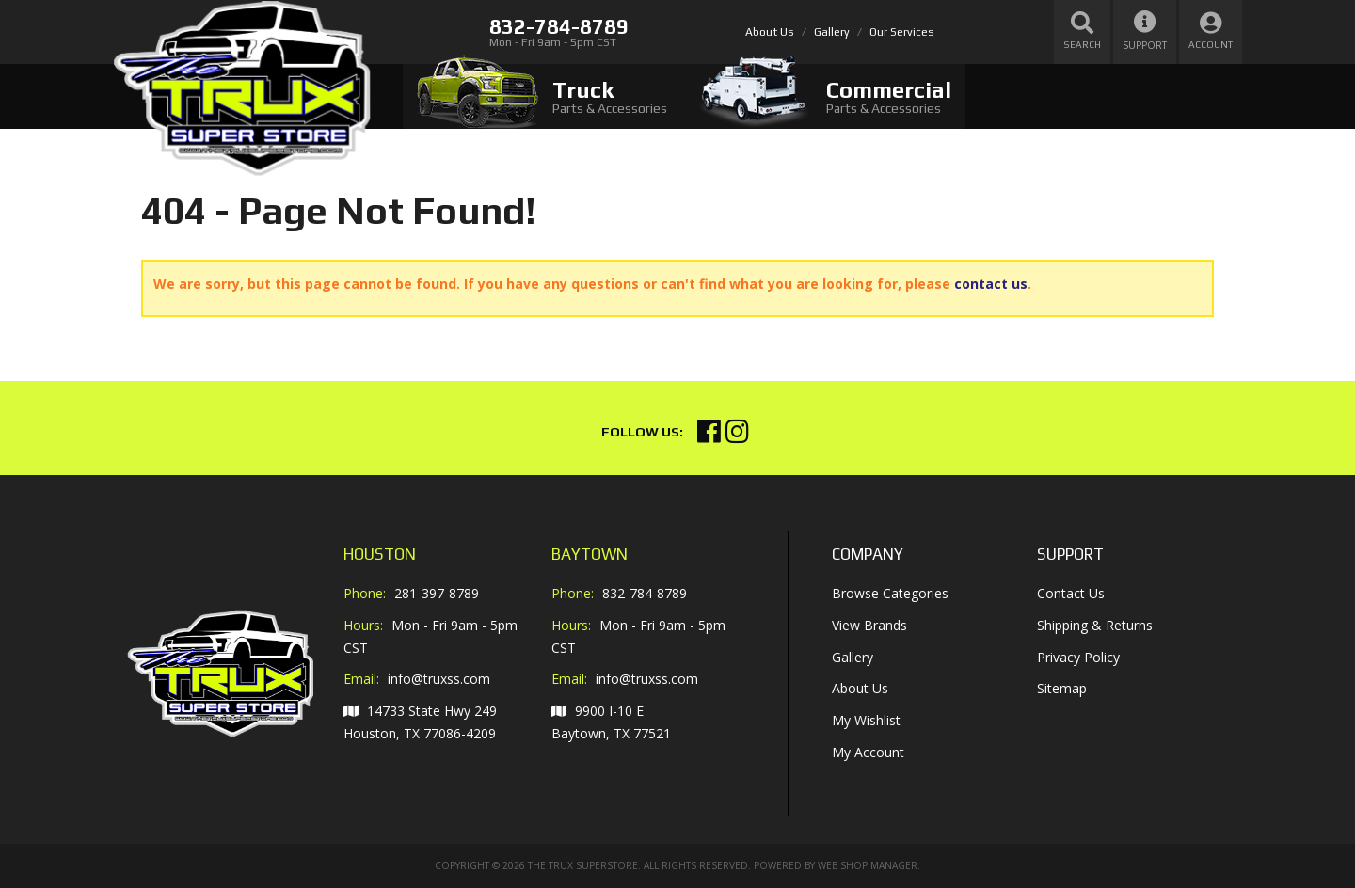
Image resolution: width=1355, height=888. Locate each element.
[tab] (542, 96)
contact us (991, 284)
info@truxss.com (439, 679)
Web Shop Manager (867, 865)
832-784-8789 (644, 593)
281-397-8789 (436, 593)
